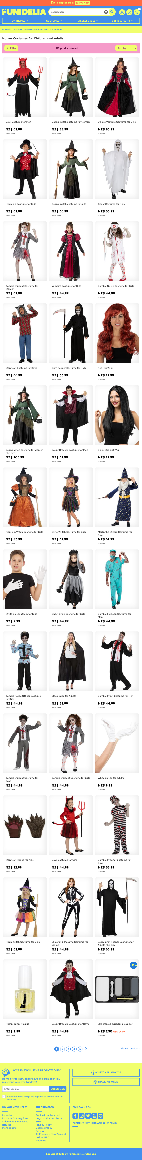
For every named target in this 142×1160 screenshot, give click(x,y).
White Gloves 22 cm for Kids (21, 613)
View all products (130, 1048)
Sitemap (40, 1131)
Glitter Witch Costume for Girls (69, 531)
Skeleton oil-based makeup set (115, 1024)
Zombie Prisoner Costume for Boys (114, 861)
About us (41, 1140)
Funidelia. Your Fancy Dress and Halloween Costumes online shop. (24, 12)
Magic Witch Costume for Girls (23, 941)
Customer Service (106, 1073)
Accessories (86, 21)
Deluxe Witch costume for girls (69, 203)
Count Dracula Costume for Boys (70, 1024)
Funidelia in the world (48, 1115)
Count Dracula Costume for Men (70, 449)
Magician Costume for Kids (21, 203)
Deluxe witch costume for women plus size (24, 451)
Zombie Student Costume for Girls (71, 777)
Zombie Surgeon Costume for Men (114, 615)
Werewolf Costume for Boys (21, 367)
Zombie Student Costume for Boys (22, 779)
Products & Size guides (15, 1118)
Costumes (52, 21)
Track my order (106, 1082)
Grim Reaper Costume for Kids (69, 367)
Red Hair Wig (105, 367)
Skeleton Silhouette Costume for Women (70, 943)
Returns (6, 1124)
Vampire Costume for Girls (66, 285)
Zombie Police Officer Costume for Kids (23, 697)
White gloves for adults (111, 777)
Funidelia (6, 29)
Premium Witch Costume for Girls (24, 531)
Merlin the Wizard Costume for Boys (115, 533)
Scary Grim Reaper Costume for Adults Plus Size (115, 943)
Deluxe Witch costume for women (71, 121)
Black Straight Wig (108, 449)
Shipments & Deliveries (15, 1121)
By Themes (18, 21)
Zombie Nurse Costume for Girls (116, 285)
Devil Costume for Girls (64, 859)
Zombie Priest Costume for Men (115, 695)
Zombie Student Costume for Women (22, 287)
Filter (13, 48)
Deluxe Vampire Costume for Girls (117, 121)
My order (7, 1115)
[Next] (86, 1049)
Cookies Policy (44, 1127)
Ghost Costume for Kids (111, 203)
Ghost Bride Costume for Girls (68, 613)
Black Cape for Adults (64, 695)
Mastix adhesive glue (17, 1024)
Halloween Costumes (33, 29)
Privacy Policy (43, 1124)
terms (58, 1096)
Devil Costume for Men (18, 121)
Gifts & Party (121, 21)
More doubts (9, 1127)
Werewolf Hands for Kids (20, 859)
